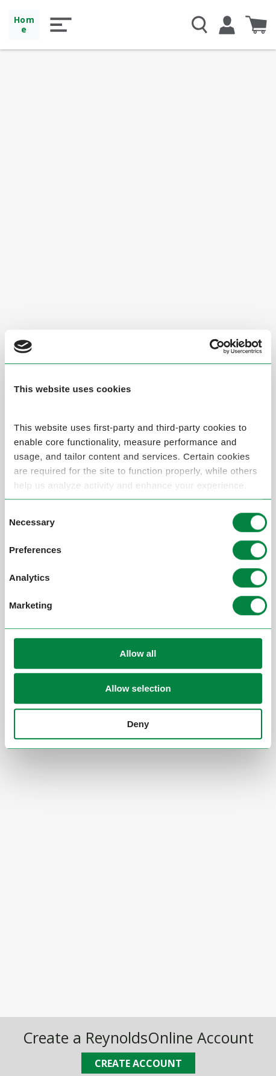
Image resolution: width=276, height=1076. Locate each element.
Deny (138, 724)
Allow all (138, 653)
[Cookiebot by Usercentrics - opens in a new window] (209, 347)
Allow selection (138, 689)
